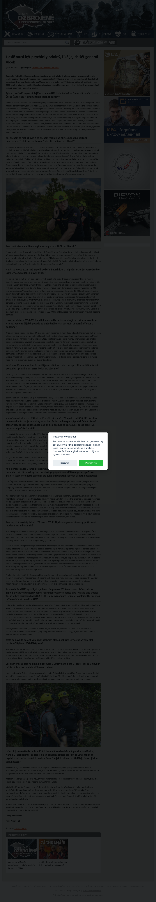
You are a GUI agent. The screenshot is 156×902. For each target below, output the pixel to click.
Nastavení (64, 463)
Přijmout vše (91, 463)
